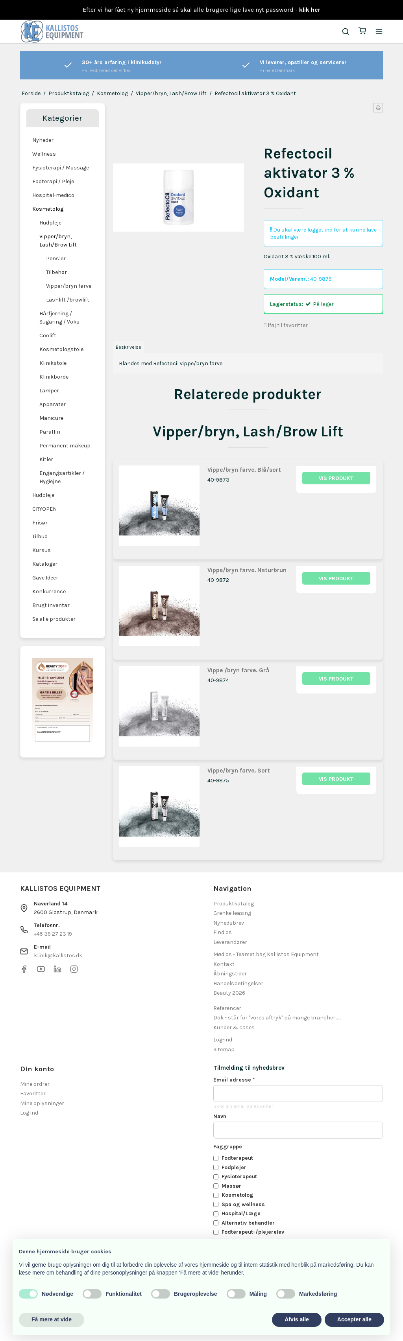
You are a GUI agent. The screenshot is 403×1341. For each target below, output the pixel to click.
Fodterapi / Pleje (53, 181)
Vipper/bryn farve (68, 286)
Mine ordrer (35, 1084)
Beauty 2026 (229, 993)
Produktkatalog (233, 903)
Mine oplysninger (42, 1103)
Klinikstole (53, 363)
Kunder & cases (234, 1027)
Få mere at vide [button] (51, 1319)
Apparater (52, 404)
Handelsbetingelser (238, 983)
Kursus (41, 550)
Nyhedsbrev (228, 923)
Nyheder (43, 140)
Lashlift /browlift (67, 299)
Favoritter (33, 1093)
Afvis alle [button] (297, 1319)
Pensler (56, 258)
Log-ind (222, 1039)
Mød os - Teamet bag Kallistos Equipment (266, 954)
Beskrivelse (128, 347)
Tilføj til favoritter (286, 325)
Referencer (227, 1008)
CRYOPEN (44, 509)
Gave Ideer (45, 577)
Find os (222, 932)
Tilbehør (56, 272)
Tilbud (40, 536)
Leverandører (230, 942)
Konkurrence (49, 591)
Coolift (47, 335)
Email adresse (234, 1079)
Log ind (29, 1112)
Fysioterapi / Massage (60, 167)
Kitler (46, 459)
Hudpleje (50, 222)
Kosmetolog (47, 209)
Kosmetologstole (61, 349)
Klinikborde (53, 376)
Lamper (49, 390)
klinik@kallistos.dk (58, 955)
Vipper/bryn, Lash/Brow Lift (58, 240)
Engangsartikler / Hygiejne (62, 477)
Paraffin (49, 432)
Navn (219, 1116)
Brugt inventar (51, 605)
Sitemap (224, 1049)
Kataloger (44, 564)
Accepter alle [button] (354, 1319)
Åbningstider (230, 973)
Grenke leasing (232, 913)
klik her (309, 9)
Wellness (44, 154)
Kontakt (224, 964)
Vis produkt (336, 478)
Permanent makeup (65, 445)
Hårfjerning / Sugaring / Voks (59, 317)
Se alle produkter (54, 619)
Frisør (40, 522)
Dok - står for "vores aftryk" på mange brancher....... (277, 1017)
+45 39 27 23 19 (53, 934)
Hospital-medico (53, 195)
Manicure (51, 418)
